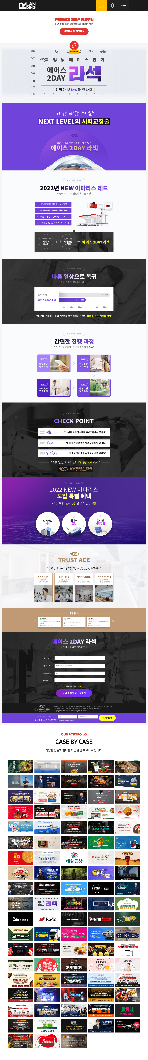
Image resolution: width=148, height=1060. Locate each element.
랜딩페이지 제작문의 (73, 31)
